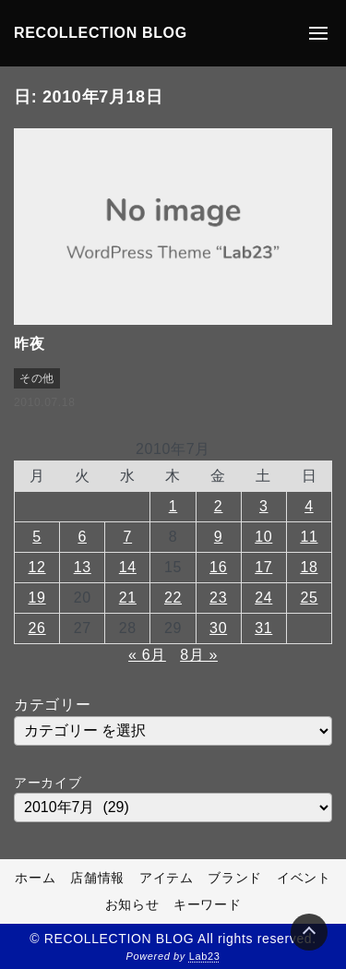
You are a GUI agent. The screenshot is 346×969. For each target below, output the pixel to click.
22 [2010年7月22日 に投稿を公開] (173, 597)
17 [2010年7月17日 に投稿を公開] (263, 567)
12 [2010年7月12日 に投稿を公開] (37, 567)
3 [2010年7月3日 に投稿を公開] (263, 506)
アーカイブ (47, 782)
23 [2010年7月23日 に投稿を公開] (218, 597)
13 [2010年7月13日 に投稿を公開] (82, 567)
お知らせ (132, 904)
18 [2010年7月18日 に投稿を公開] (308, 567)
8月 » (199, 655)
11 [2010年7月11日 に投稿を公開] (308, 536)
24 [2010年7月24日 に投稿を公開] (263, 597)
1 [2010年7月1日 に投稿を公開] (173, 506)
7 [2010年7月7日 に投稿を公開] (128, 536)
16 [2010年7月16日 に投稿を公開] (218, 567)
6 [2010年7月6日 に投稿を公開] (82, 536)
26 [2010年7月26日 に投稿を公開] (37, 628)
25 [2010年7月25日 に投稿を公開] (308, 597)
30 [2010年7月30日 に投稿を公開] (218, 628)
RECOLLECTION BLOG (100, 33)
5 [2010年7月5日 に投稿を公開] (37, 536)
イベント (304, 877)
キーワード (207, 904)
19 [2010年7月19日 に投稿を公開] (37, 597)
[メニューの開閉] (318, 33)
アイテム (166, 877)
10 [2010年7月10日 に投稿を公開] (263, 536)
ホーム (35, 877)
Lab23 (205, 956)
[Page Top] (309, 932)
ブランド (235, 877)
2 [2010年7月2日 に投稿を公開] (218, 506)
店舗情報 (97, 877)
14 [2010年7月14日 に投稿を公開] (128, 567)
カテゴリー (52, 704)
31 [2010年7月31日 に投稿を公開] (263, 628)
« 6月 (147, 655)
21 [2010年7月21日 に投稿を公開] (128, 597)
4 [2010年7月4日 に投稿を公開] (309, 506)
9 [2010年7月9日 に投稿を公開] (218, 536)
